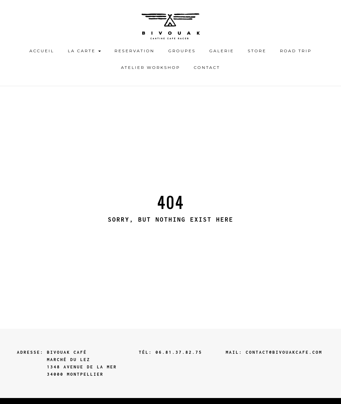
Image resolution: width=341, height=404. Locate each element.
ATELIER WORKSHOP (150, 67)
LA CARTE (84, 50)
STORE (257, 50)
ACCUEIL (41, 50)
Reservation (135, 50)
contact (207, 67)
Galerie (221, 50)
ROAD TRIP (296, 50)
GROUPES (181, 50)
